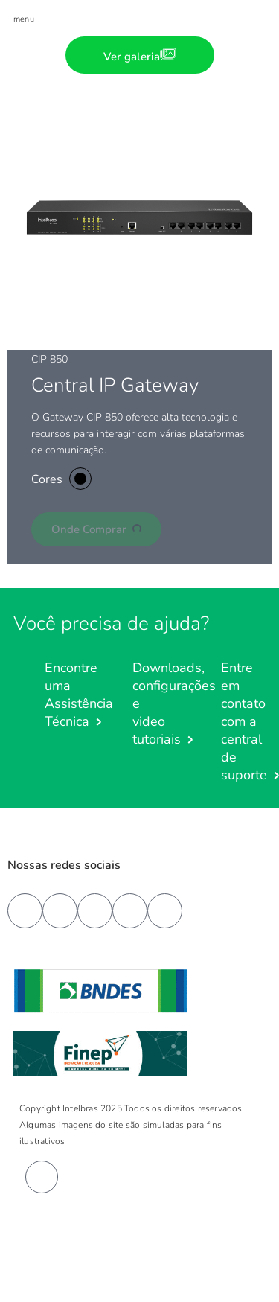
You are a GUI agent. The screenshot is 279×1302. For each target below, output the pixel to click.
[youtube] (59, 910)
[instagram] (129, 910)
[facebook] (24, 910)
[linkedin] (94, 910)
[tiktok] (164, 910)
